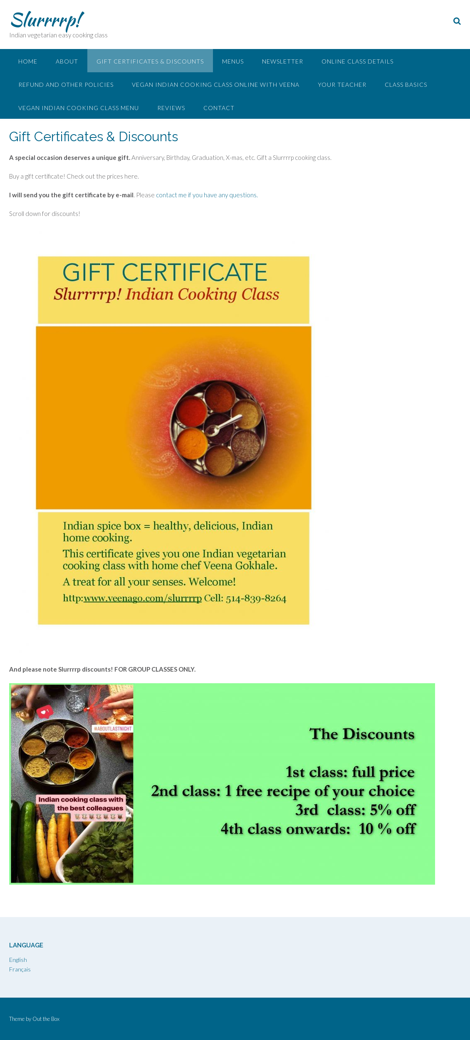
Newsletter (282, 61)
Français (20, 969)
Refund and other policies (66, 84)
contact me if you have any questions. (207, 195)
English (18, 959)
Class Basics (406, 84)
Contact (219, 107)
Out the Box (45, 1018)
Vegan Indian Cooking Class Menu (78, 107)
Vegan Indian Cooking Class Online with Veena (215, 84)
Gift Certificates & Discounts (150, 61)
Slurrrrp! (44, 19)
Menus (233, 61)
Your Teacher (342, 84)
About (67, 61)
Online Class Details (357, 61)
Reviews (171, 107)
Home (27, 61)
